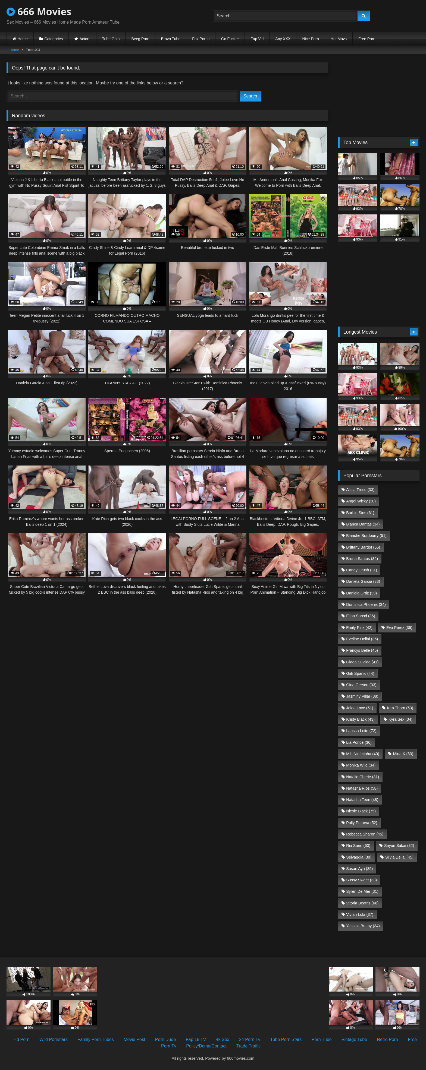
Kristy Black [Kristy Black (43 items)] (360, 719)
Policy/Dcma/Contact (206, 1046)
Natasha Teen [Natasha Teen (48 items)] (362, 799)
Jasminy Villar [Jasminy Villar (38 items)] (362, 696)
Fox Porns (200, 39)
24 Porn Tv (249, 1039)
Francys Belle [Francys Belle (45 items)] (362, 650)
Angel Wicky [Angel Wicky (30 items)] (361, 501)
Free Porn (366, 39)
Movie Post (134, 1039)
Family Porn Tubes (95, 1039)
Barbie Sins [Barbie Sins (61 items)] (360, 513)
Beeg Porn (140, 39)
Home (23, 39)
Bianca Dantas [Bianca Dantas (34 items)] (363, 524)
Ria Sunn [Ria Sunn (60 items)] (358, 845)
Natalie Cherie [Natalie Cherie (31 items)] (362, 777)
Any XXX (282, 39)
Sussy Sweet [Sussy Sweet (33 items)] (361, 880)
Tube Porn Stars (286, 1039)
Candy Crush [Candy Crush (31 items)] (361, 570)
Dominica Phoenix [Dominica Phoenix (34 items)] (366, 604)
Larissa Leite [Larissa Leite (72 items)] (361, 731)
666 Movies (39, 11)
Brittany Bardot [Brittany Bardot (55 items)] (363, 547)
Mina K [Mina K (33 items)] (403, 754)
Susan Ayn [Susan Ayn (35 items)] (359, 868)
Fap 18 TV (196, 1039)
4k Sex (222, 1039)
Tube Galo (111, 39)
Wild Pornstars (53, 1039)
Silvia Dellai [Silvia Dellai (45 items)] (399, 857)
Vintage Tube (354, 1039)
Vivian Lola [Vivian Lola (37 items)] (359, 914)
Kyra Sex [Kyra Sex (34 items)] (400, 719)
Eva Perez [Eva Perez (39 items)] (399, 627)
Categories (54, 39)
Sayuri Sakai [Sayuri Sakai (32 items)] (399, 845)
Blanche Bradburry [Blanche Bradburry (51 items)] (366, 535)
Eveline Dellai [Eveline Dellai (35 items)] (362, 639)
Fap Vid (257, 39)
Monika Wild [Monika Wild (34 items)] (360, 765)
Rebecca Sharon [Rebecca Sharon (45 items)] (364, 834)
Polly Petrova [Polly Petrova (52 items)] (361, 823)
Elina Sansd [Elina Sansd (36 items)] (360, 616)
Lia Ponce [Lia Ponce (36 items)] (359, 742)
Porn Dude (165, 1039)
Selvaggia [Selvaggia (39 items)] (358, 857)
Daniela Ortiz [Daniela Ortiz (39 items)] (361, 593)
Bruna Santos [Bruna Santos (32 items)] (362, 558)
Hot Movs (339, 39)
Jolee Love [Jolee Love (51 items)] (359, 708)
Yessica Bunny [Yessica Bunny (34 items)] (363, 926)
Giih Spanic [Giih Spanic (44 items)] (360, 673)
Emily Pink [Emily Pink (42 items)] (359, 627)
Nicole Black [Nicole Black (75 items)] (361, 811)
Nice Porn (310, 39)
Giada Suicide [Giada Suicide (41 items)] (362, 662)
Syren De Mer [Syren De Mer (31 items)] (362, 891)
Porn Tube (322, 1039)
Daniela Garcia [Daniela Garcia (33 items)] (363, 581)
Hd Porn (22, 1039)
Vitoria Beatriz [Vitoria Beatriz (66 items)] (362, 903)
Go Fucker (230, 39)
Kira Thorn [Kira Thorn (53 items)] (400, 708)
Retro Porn (387, 1039)
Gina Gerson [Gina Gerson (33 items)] (361, 685)
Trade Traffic (248, 1046)
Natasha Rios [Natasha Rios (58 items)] (362, 788)
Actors (85, 39)
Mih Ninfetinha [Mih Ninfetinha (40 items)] (362, 754)
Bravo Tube (171, 39)
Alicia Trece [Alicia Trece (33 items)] (360, 489)
